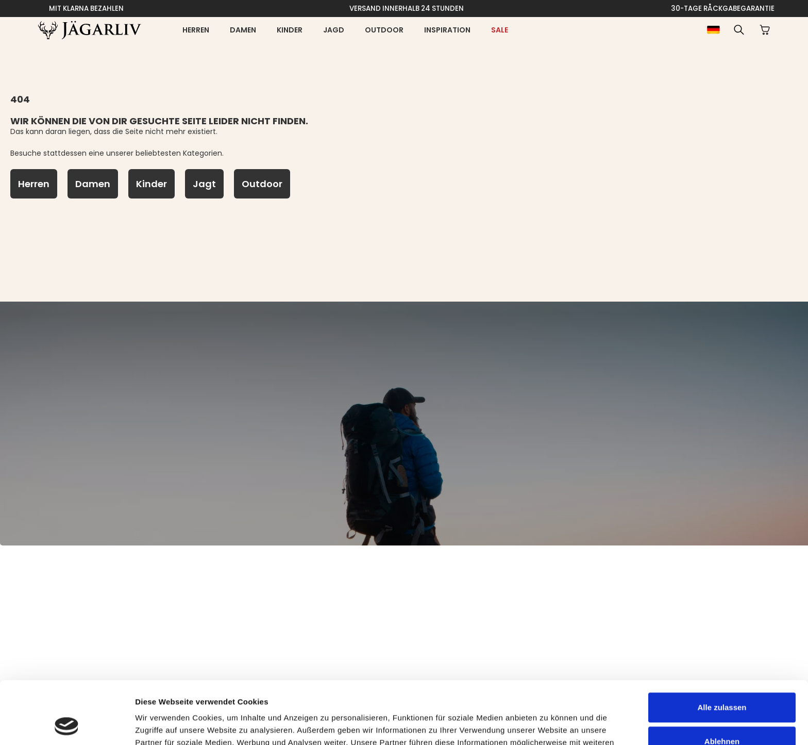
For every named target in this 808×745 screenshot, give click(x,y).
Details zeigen (161, 724)
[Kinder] (151, 183)
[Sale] (499, 30)
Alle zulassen (721, 648)
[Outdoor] (262, 183)
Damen (243, 30)
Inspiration (447, 30)
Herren (195, 30)
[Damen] (93, 183)
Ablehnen (721, 682)
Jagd (333, 30)
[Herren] (33, 183)
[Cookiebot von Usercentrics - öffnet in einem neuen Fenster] (67, 725)
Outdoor (384, 30)
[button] (739, 30)
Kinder (289, 30)
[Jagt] (204, 183)
